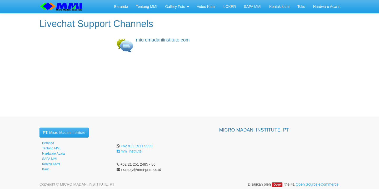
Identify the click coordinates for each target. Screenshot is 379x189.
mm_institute (129, 151)
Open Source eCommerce (317, 184)
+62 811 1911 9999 (136, 146)
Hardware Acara (53, 153)
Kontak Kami (51, 164)
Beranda (48, 143)
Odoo (277, 184)
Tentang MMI (51, 148)
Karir (45, 169)
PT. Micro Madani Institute (64, 132)
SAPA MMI (49, 159)
